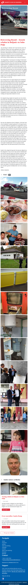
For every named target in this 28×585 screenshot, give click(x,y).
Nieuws (4, 544)
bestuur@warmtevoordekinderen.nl (11, 559)
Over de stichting (6, 545)
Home (3, 541)
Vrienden (4, 547)
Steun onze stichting (7, 550)
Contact (4, 549)
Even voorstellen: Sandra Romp (12, 516)
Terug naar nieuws (8, 533)
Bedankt (4, 553)
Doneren (4, 552)
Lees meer (6, 509)
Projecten (4, 542)
